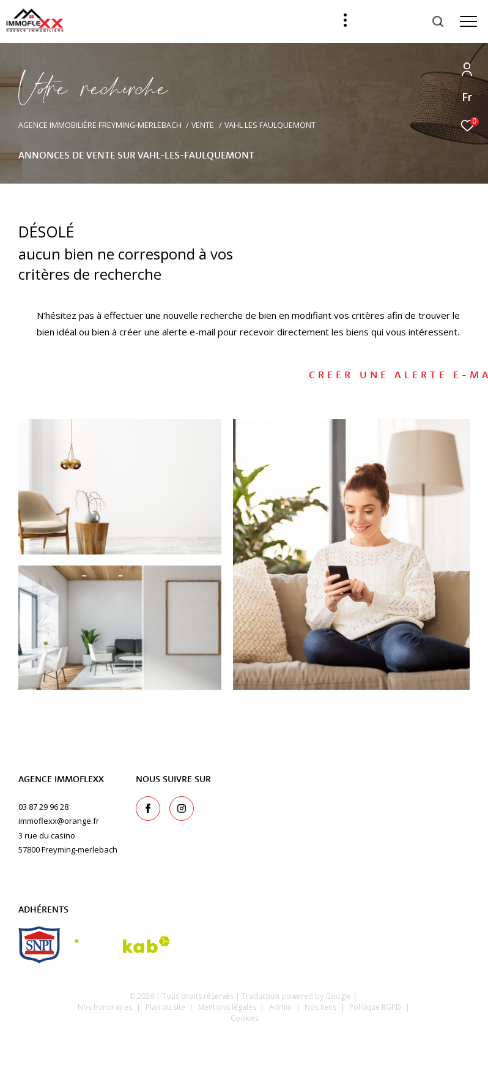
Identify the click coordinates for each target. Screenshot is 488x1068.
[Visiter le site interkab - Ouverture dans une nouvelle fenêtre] (122, 944)
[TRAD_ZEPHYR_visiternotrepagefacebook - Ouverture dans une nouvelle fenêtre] (148, 808)
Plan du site (166, 1007)
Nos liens (321, 1007)
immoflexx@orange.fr (58, 820)
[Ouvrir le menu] (468, 21)
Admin (281, 1007)
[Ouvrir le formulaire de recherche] (405, 21)
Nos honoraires (105, 1007)
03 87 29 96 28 (43, 806)
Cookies (245, 1018)
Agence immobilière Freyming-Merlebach (100, 125)
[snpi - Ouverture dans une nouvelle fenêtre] (39, 944)
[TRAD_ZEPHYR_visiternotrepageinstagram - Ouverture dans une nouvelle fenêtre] (181, 808)
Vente (202, 125)
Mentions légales (228, 1007)
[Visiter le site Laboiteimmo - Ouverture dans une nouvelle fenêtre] (244, 1041)
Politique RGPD (375, 1007)
